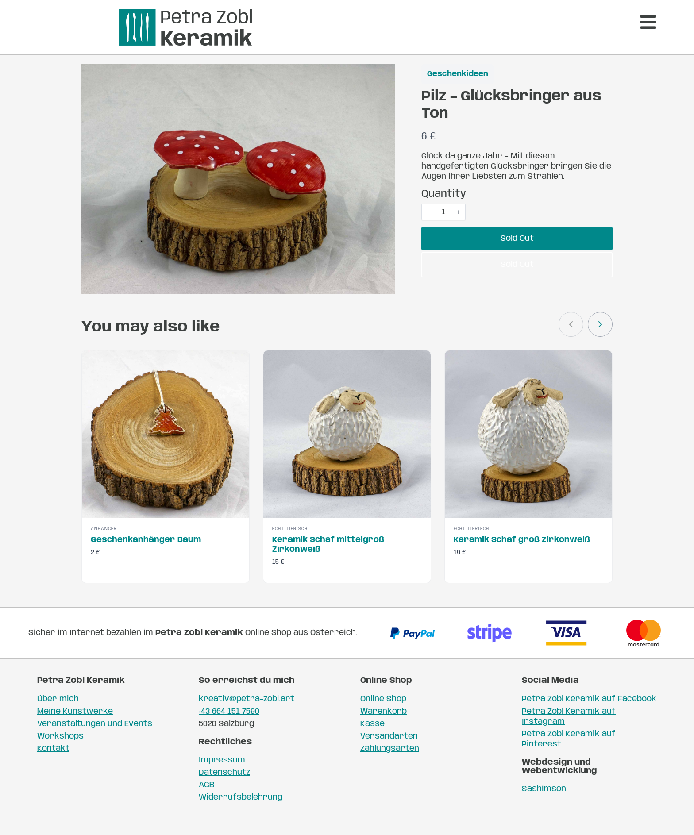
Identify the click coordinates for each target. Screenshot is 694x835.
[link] (600, 339)
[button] (429, 226)
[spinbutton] (443, 226)
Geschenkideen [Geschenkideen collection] (457, 88)
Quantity (443, 208)
